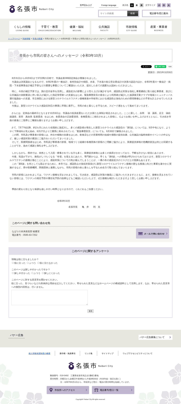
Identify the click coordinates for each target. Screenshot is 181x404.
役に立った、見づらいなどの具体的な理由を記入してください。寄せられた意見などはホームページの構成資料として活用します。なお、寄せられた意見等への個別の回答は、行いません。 (90, 285)
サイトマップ (108, 353)
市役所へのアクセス (65, 390)
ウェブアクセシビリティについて (137, 353)
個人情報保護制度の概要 (39, 353)
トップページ (16, 39)
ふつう (32, 263)
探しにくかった (52, 273)
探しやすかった (22, 273)
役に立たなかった (49, 263)
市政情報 (29, 39)
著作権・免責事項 (67, 353)
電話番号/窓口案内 (158, 13)
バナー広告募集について (152, 336)
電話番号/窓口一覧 (109, 390)
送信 (90, 311)
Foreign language (108, 5)
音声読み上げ (86, 5)
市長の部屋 (40, 39)
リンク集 (88, 353)
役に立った (20, 263)
